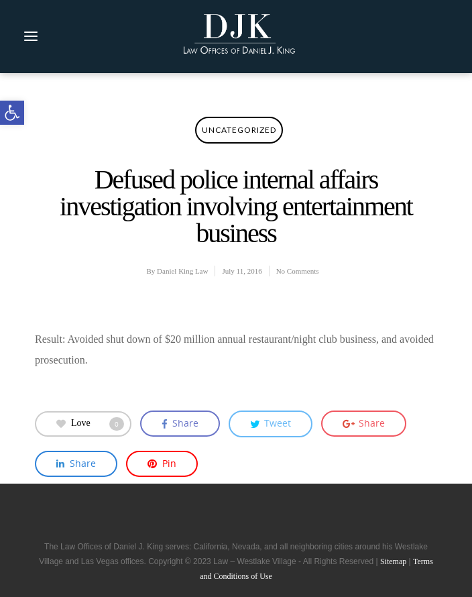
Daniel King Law (182, 271)
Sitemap (393, 561)
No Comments (297, 271)
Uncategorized (239, 130)
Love (90, 424)
